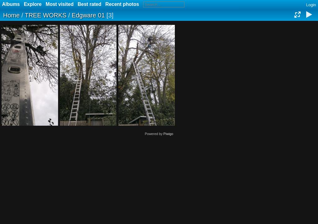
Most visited (60, 4)
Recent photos (122, 4)
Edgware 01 (88, 15)
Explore (33, 4)
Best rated (89, 4)
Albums (11, 4)
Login (311, 4)
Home (11, 15)
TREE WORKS (45, 15)
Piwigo (168, 134)
